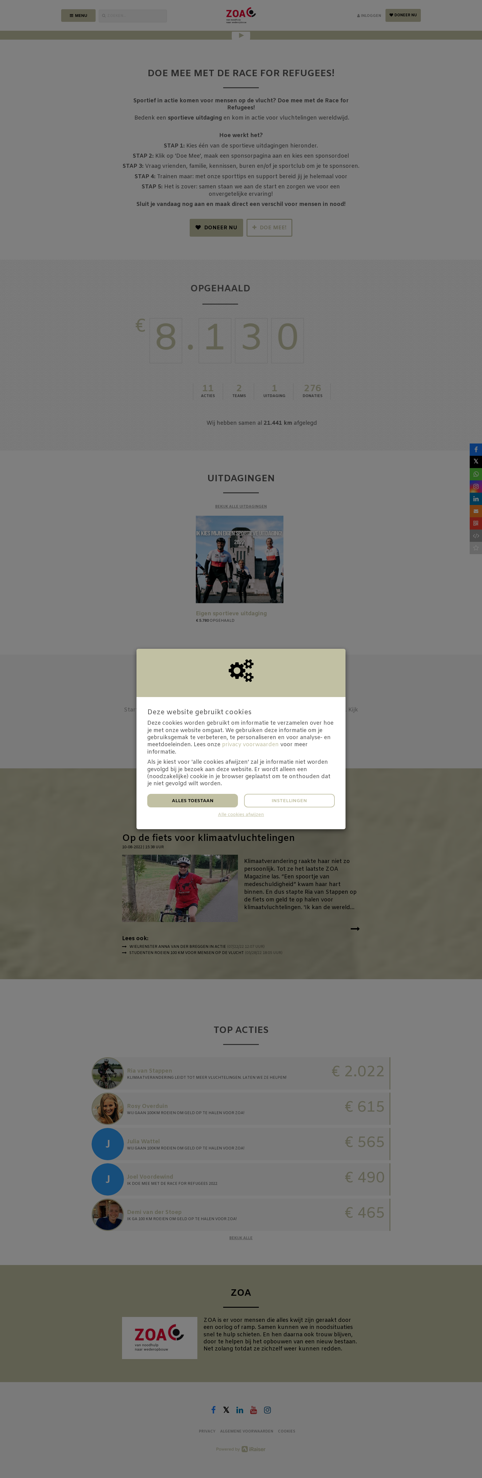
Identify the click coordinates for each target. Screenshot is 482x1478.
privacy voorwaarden (250, 744)
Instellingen (289, 801)
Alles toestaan (193, 801)
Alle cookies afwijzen (241, 815)
